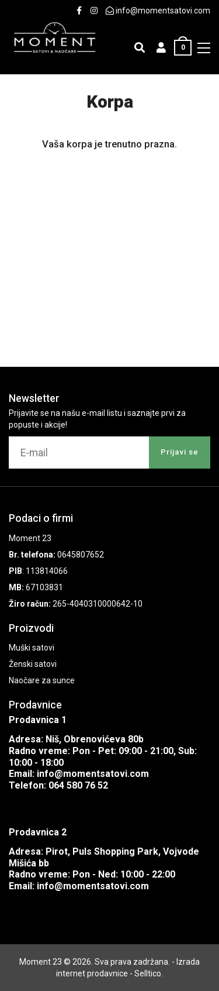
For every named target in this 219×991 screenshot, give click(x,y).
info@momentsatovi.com (93, 773)
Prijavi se (180, 452)
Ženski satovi (33, 664)
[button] (161, 48)
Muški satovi (31, 647)
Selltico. (148, 973)
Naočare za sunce (42, 680)
